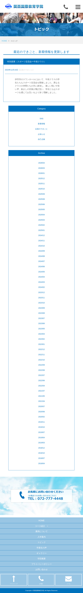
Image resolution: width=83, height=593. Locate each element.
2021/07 (41, 391)
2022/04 (41, 386)
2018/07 (41, 458)
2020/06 (41, 412)
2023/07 (41, 318)
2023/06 (41, 323)
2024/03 (41, 282)
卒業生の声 (41, 548)
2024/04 (41, 277)
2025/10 (41, 189)
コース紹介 (41, 526)
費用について (41, 531)
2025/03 (41, 220)
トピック (41, 542)
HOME (4, 41)
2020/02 (41, 417)
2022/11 (41, 355)
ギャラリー (41, 553)
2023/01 (41, 344)
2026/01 (41, 173)
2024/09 (41, 251)
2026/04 (41, 163)
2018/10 (41, 453)
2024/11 (41, 241)
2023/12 (41, 292)
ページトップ (14, 580)
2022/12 (41, 349)
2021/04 (41, 401)
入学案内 (41, 537)
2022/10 (41, 360)
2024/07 (41, 261)
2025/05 (41, 209)
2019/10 (41, 427)
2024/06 (41, 266)
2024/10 (41, 246)
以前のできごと (41, 129)
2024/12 (41, 235)
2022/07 (41, 375)
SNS (41, 119)
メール (68, 580)
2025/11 (41, 184)
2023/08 (41, 313)
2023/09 (41, 308)
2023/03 (41, 334)
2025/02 (41, 225)
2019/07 (41, 432)
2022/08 (41, 370)
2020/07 (41, 406)
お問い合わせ (41, 569)
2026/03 (41, 168)
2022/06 (41, 380)
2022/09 (41, 365)
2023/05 (41, 329)
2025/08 (41, 199)
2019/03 (41, 443)
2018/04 (41, 463)
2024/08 (41, 256)
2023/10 (41, 303)
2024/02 (41, 287)
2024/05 (41, 272)
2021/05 (41, 396)
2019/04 (41, 438)
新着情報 (41, 124)
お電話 (41, 580)
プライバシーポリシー (41, 564)
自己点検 (41, 139)
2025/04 (41, 215)
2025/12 (41, 178)
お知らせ (41, 134)
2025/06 (41, 204)
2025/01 (41, 230)
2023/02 (41, 339)
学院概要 (41, 559)
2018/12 (41, 448)
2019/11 (41, 422)
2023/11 (41, 298)
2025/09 (41, 194)
